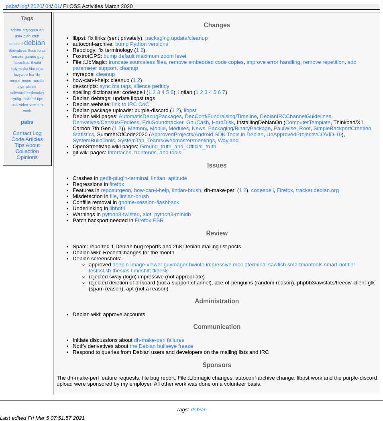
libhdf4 (117, 208)
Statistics (83, 134)
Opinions (27, 157)
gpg (40, 57)
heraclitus (22, 63)
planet (31, 87)
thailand (29, 99)
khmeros (36, 69)
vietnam (36, 105)
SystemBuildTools (94, 140)
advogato (30, 30)
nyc (21, 87)
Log (37, 133)
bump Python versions (141, 44)
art (41, 30)
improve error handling (273, 62)
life (37, 75)
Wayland (228, 140)
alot (147, 214)
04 (48, 6)
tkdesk (160, 271)
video (23, 105)
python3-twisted (121, 214)
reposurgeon (116, 190)
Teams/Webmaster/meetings (181, 140)
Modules (179, 128)
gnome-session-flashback (148, 202)
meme (15, 81)
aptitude (177, 178)
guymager (175, 265)
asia (18, 36)
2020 (37, 6)
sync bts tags (115, 86)
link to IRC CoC (130, 104)
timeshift (141, 271)
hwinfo (197, 265)
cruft (35, 36)
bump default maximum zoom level (145, 56)
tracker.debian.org (317, 190)
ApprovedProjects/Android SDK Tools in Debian (207, 134)
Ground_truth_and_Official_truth (178, 146)
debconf (15, 44)
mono (26, 81)
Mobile (157, 128)
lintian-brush (186, 190)
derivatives (18, 51)
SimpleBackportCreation (342, 128)
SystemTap (131, 140)
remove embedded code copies (206, 62)
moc (238, 265)
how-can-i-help (151, 190)
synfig (16, 99)
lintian (158, 178)
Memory (137, 128)
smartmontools (304, 265)
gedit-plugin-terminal (124, 178)
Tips (19, 145)
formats (17, 57)
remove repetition (323, 62)
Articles (34, 139)
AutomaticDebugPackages (150, 116)
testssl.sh (100, 271)
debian (34, 43)
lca (31, 75)
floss (32, 51)
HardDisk (223, 122)
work (27, 111)
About (33, 145)
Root (304, 128)
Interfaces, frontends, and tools (144, 152)
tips (40, 99)
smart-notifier (339, 265)
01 (57, 6)
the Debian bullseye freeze (161, 346)
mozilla (38, 81)
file (113, 196)
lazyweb (21, 75)
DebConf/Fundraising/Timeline (221, 116)
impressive (219, 265)
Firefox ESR (149, 220)
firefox (117, 184)
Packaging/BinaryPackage (239, 128)
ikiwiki (36, 63)
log (24, 6)
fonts (41, 51)
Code (17, 139)
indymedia (19, 69)
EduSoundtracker (162, 122)
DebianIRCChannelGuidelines (295, 116)
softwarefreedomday (27, 93)
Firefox (285, 190)
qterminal (255, 265)
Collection (27, 151)
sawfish (277, 265)
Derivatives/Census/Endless (106, 122)
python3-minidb (172, 214)
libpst (190, 110)
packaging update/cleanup (176, 38)
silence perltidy (151, 86)
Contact (22, 133)
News (198, 128)
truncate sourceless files (137, 62)
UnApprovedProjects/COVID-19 (304, 134)
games (30, 57)
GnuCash (197, 122)
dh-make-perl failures (159, 340)
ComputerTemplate (308, 122)
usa (15, 105)
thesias (120, 271)
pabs (11, 6)
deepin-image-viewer (137, 265)
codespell (262, 190)
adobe (15, 30)
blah (27, 36)
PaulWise (285, 128)
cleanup (128, 68)
